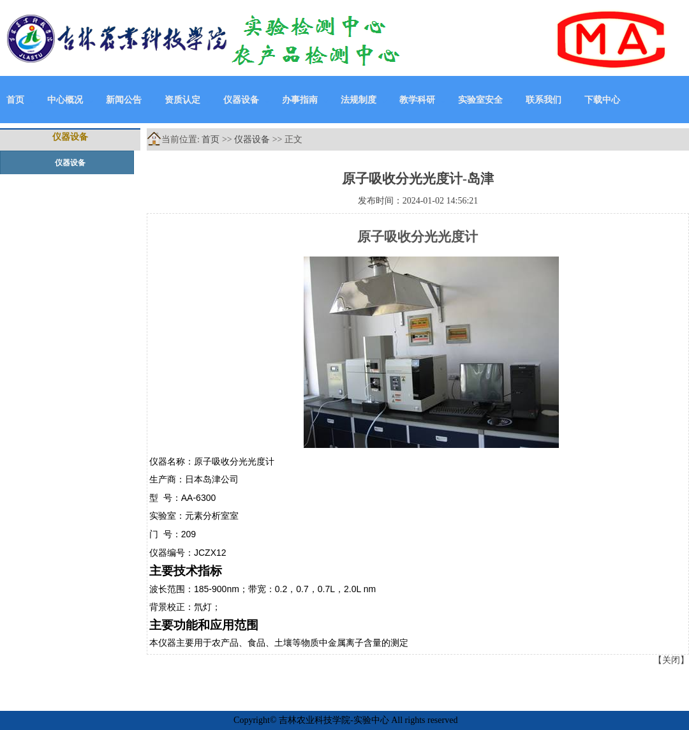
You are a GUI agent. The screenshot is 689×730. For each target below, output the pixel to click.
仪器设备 (241, 100)
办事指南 (300, 100)
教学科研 (417, 100)
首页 (15, 100)
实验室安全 (480, 100)
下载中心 (602, 100)
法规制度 (358, 100)
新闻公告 (124, 100)
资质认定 (182, 100)
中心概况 (65, 100)
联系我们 (543, 100)
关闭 (671, 660)
